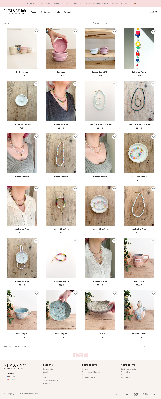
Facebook (75, 355)
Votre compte (128, 365)
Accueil (34, 12)
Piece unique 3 (22, 334)
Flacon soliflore (139, 334)
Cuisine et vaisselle (50, 381)
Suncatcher (47, 384)
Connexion (125, 372)
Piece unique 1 (100, 334)
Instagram (80, 355)
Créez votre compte (129, 375)
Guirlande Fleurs (139, 72)
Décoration (47, 375)
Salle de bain (48, 369)
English (11, 376)
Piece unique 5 (139, 281)
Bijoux (45, 378)
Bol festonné (22, 72)
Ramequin (61, 72)
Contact (67, 12)
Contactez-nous (88, 378)
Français (11, 379)
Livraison (85, 369)
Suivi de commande (128, 369)
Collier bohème (61, 124)
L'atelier (57, 12)
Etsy (86, 355)
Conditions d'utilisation (91, 372)
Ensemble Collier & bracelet (100, 124)
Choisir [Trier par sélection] (129, 23)
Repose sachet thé (100, 72)
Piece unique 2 (61, 334)
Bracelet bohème (139, 176)
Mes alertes (125, 378)
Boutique (45, 12)
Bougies (46, 372)
